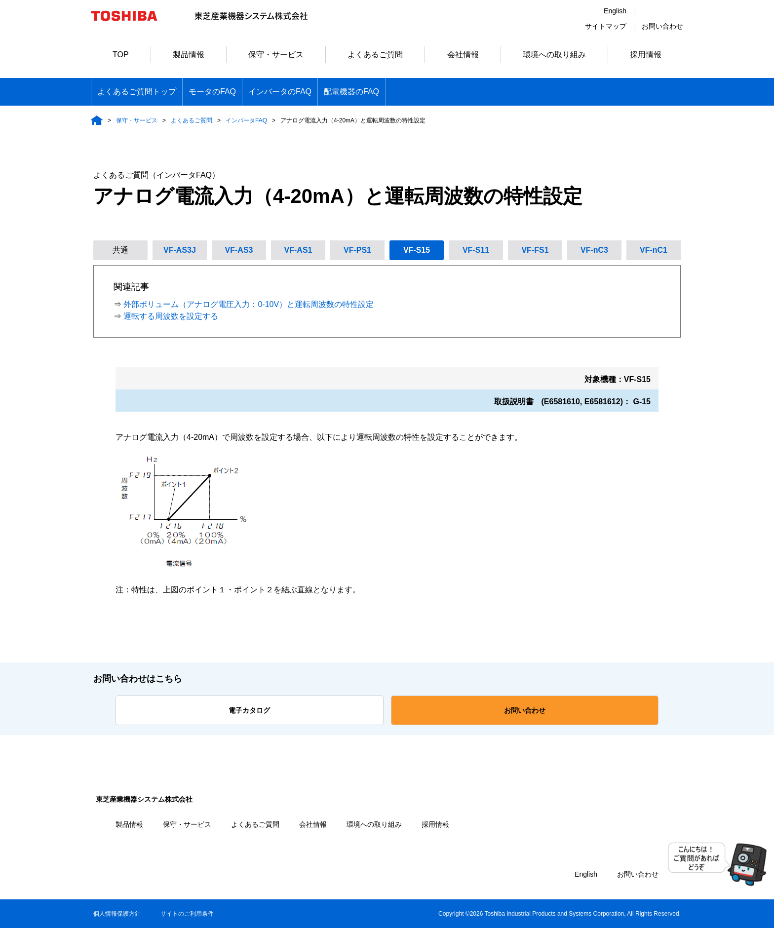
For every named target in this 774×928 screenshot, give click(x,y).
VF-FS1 (534, 250)
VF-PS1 (357, 250)
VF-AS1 (298, 250)
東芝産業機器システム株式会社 (144, 799)
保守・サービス (276, 54)
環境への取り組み (554, 54)
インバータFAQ (246, 120)
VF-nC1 (653, 250)
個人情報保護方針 (117, 913)
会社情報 (463, 54)
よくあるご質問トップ (136, 91)
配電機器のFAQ (351, 91)
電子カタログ (249, 710)
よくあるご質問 (375, 54)
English (615, 11)
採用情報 (645, 54)
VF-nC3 (594, 250)
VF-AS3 (239, 250)
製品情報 (188, 54)
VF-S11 (476, 250)
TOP (121, 54)
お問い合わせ (662, 26)
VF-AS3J (179, 250)
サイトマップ (605, 26)
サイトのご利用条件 (187, 913)
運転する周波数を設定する (170, 316)
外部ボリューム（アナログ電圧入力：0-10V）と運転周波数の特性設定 (248, 304)
